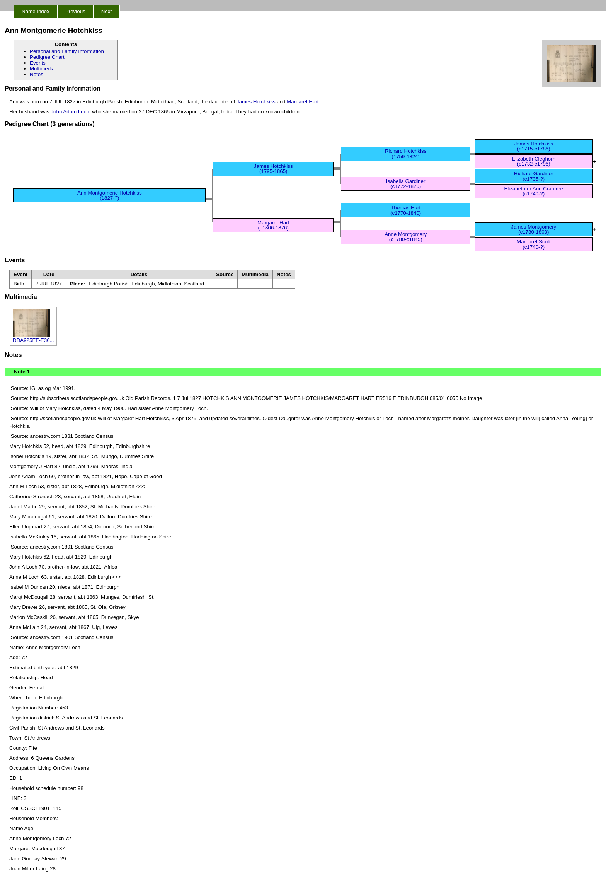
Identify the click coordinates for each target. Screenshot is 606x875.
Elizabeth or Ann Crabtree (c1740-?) (533, 191)
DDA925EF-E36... (33, 338)
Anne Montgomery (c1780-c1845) (406, 236)
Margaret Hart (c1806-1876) (273, 225)
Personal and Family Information (67, 51)
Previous (75, 11)
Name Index (35, 11)
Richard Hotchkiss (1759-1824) (405, 153)
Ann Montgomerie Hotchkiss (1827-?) (109, 195)
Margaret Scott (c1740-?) (533, 244)
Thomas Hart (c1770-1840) (405, 210)
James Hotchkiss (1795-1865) (273, 168)
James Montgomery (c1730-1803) (533, 229)
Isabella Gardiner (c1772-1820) (406, 183)
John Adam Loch (70, 112)
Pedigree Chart (47, 57)
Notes (36, 74)
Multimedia (42, 69)
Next (106, 11)
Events (38, 63)
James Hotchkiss (256, 101)
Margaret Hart (302, 101)
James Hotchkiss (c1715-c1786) (533, 146)
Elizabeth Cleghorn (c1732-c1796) (533, 161)
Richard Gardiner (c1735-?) (533, 176)
